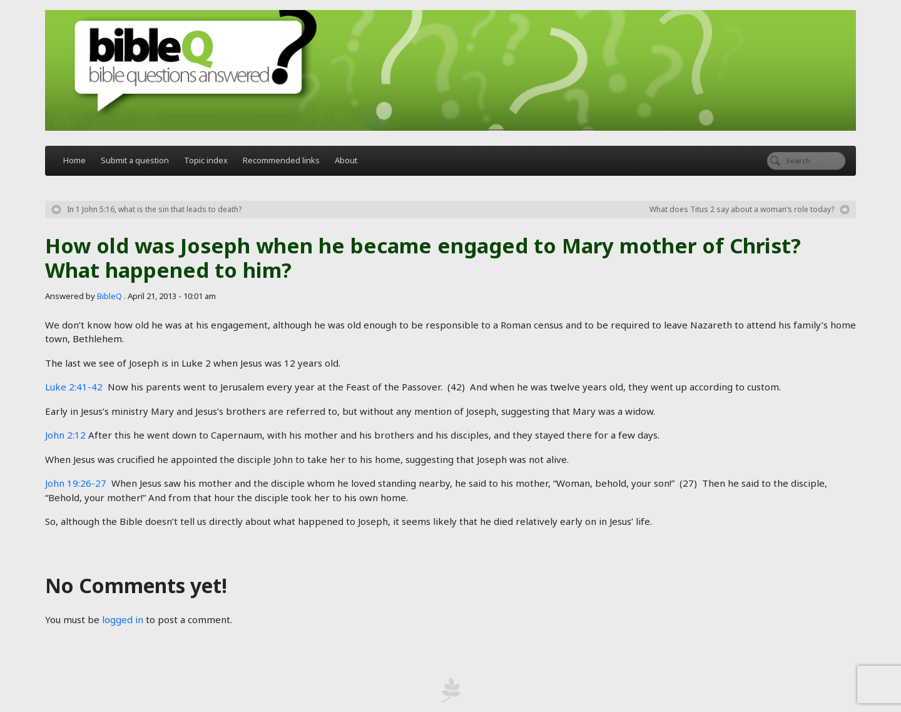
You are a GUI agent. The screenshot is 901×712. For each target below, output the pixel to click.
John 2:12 (65, 435)
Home (74, 160)
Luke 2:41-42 (74, 386)
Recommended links (281, 160)
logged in (122, 619)
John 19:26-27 (75, 483)
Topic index (206, 160)
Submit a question (135, 160)
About (346, 160)
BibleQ (109, 296)
